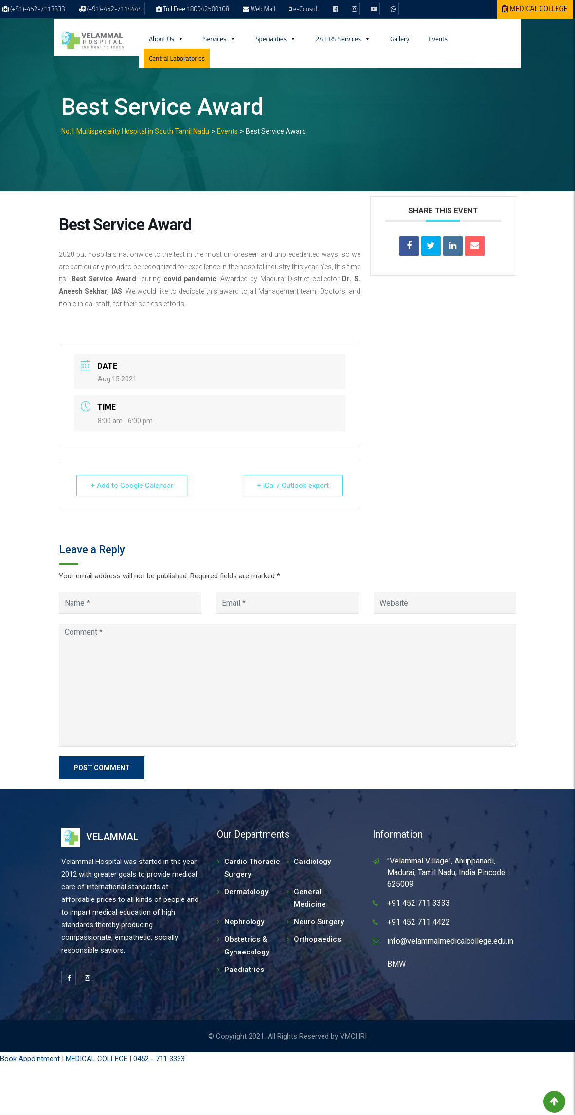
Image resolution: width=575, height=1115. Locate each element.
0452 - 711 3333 (159, 1058)
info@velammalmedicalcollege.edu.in (450, 941)
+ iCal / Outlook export (293, 485)
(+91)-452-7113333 (37, 9)
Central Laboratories (177, 58)
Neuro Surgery (319, 921)
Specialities (275, 39)
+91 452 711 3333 (418, 903)
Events (438, 39)
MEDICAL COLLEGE (96, 1058)
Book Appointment (30, 1058)
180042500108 (208, 9)
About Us (166, 39)
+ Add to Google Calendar (131, 485)
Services (219, 39)
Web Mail (263, 9)
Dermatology (246, 891)
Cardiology (312, 861)
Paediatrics (244, 969)
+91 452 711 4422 (418, 922)
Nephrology (244, 921)
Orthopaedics (317, 939)
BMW (396, 964)
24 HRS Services (343, 39)
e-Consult (306, 9)
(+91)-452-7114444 (114, 9)
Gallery (399, 39)
